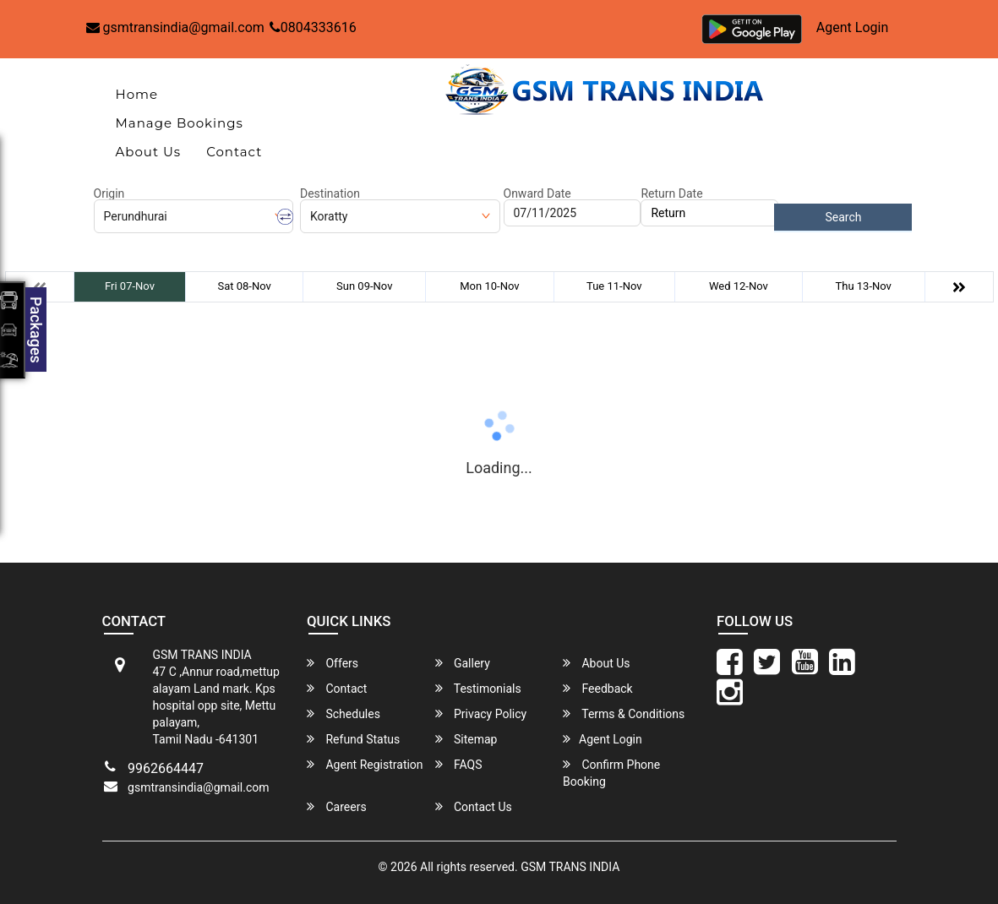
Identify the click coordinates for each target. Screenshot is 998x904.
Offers (332, 663)
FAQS (459, 764)
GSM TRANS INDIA (570, 867)
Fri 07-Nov (130, 286)
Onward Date (537, 193)
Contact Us (473, 806)
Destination (330, 193)
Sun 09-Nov (364, 286)
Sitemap (466, 739)
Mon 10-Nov (489, 286)
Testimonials (478, 688)
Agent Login (852, 27)
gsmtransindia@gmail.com (175, 27)
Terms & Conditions (623, 713)
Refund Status (353, 739)
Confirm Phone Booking (611, 772)
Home (137, 94)
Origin (109, 193)
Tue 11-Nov (614, 286)
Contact (234, 152)
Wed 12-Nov (738, 286)
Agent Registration (365, 764)
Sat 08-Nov (243, 286)
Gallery (462, 663)
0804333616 (313, 27)
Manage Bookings (179, 123)
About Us (149, 152)
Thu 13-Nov (863, 286)
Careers (337, 806)
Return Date (671, 193)
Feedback (598, 688)
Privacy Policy (481, 713)
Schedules (343, 713)
